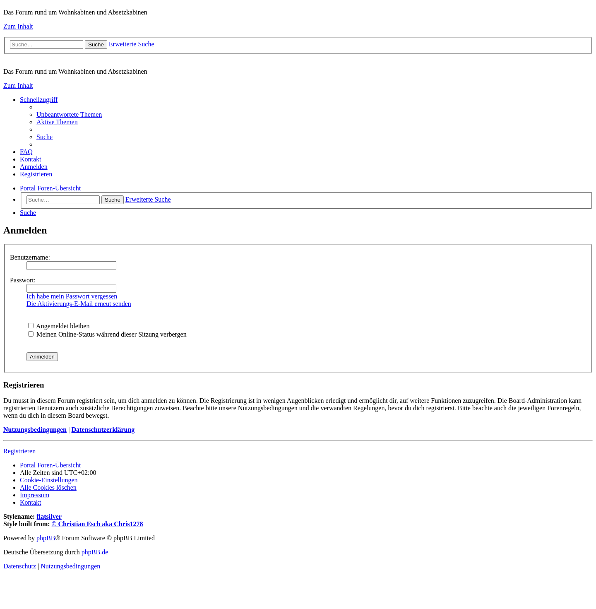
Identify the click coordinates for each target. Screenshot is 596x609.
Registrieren (19, 451)
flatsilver (48, 516)
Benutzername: (30, 257)
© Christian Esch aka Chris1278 (97, 523)
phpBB (45, 538)
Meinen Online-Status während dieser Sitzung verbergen (107, 334)
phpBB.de (95, 552)
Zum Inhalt (18, 26)
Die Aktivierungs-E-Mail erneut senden (78, 303)
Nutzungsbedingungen (35, 429)
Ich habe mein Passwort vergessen (71, 296)
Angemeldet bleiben (58, 326)
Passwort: (23, 280)
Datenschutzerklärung (103, 429)
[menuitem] (69, 114)
